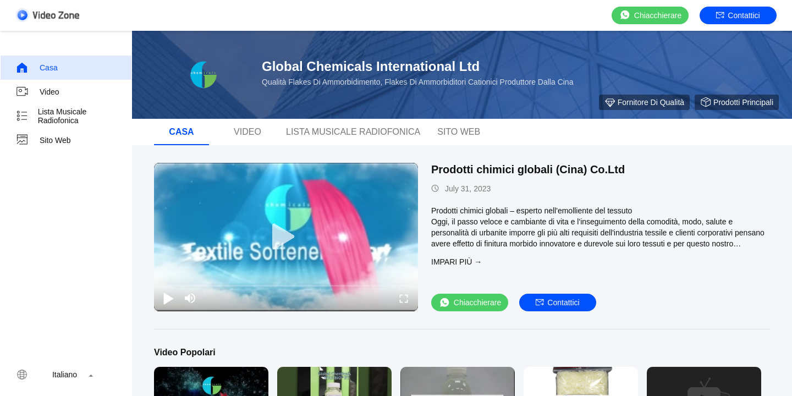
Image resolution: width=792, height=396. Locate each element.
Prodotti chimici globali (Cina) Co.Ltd (528, 169)
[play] (286, 237)
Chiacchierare (650, 15)
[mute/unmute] (190, 298)
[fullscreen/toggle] (404, 298)
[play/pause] (168, 298)
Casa (36, 67)
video (37, 91)
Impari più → (456, 261)
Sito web (43, 140)
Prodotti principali (736, 102)
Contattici (738, 15)
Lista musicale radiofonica (50, 116)
